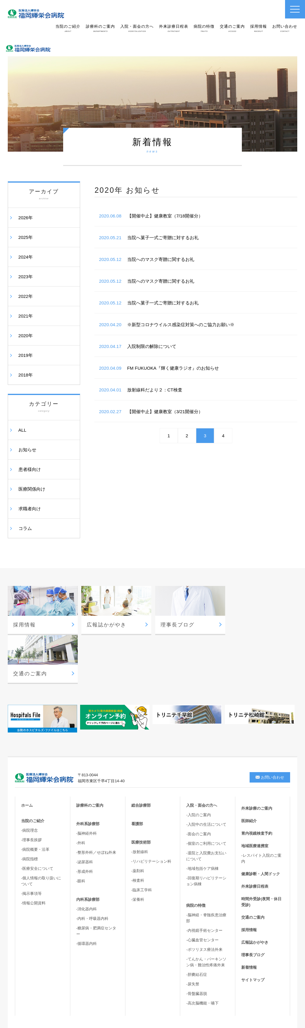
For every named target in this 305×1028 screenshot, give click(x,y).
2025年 (25, 237)
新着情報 (249, 918)
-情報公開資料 (33, 854)
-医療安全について (37, 819)
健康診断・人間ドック (260, 824)
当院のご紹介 (67, 28)
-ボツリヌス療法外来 (204, 900)
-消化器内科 (86, 860)
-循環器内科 (86, 894)
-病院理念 (29, 781)
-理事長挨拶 (31, 791)
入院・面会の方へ (137, 28)
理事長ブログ (252, 905)
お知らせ (27, 449)
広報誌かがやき (254, 893)
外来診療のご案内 (256, 759)
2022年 (25, 296)
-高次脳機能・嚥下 (202, 954)
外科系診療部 (87, 774)
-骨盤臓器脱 (196, 944)
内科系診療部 (87, 850)
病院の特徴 (204, 28)
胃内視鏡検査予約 (256, 784)
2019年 (25, 355)
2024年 (25, 256)
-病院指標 (29, 810)
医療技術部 (141, 793)
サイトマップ (252, 931)
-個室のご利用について (206, 794)
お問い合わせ (284, 28)
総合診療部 (141, 756)
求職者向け (29, 508)
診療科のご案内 (100, 28)
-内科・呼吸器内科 (92, 869)
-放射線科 (139, 802)
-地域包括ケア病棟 (202, 819)
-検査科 (137, 831)
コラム (25, 528)
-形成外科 (84, 822)
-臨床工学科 (141, 841)
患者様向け (29, 469)
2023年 (25, 276)
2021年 (25, 315)
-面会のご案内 (198, 785)
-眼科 (80, 832)
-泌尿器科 (84, 813)
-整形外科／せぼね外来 (96, 803)
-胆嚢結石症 (196, 925)
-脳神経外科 (86, 784)
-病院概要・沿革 (35, 800)
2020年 (25, 335)
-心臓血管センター (202, 891)
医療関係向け (31, 489)
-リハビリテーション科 (151, 812)
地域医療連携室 (254, 796)
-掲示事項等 (31, 844)
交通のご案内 (232, 28)
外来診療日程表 (173, 28)
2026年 (25, 217)
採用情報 (258, 28)
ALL (22, 430)
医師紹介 (249, 771)
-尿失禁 (192, 935)
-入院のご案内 (198, 765)
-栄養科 (137, 850)
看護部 (137, 774)
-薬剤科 (137, 821)
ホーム (27, 756)
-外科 (80, 793)
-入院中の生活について (206, 775)
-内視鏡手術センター (204, 881)
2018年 (25, 374)
